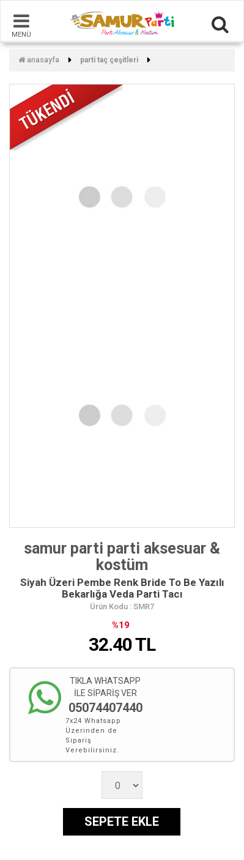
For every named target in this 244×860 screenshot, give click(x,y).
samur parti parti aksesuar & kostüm (122, 556)
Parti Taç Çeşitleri (109, 60)
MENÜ (21, 25)
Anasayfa (38, 60)
